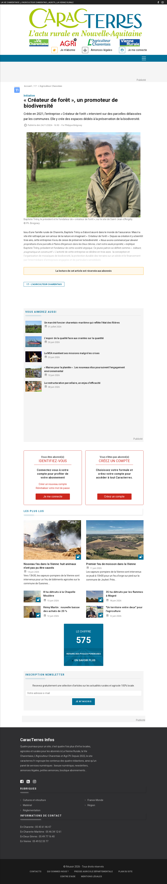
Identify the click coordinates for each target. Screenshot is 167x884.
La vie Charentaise (10, 2)
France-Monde (95, 800)
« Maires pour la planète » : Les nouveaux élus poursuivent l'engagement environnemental (84, 369)
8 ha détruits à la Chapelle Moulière (59, 593)
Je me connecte (137, 50)
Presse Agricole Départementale (93, 871)
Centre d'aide (67, 876)
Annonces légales (101, 50)
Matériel (27, 805)
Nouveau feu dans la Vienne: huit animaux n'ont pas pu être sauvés (50, 565)
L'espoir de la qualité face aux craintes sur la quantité (74, 338)
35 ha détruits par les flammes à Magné (124, 593)
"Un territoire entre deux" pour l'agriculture (124, 609)
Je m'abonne (67, 50)
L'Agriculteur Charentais (34, 2)
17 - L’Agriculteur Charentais (44, 284)
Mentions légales (91, 876)
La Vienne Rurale (65, 2)
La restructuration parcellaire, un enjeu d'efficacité (72, 383)
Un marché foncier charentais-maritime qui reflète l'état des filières (82, 322)
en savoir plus (85, 660)
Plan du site (125, 871)
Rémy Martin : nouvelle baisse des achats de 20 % (61, 609)
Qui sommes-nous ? (58, 871)
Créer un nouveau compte (53, 484)
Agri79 (52, 2)
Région (91, 805)
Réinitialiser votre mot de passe (53, 488)
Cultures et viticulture (34, 800)
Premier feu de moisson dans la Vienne (111, 564)
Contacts (35, 871)
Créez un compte (114, 496)
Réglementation (31, 810)
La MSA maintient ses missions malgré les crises (72, 353)
